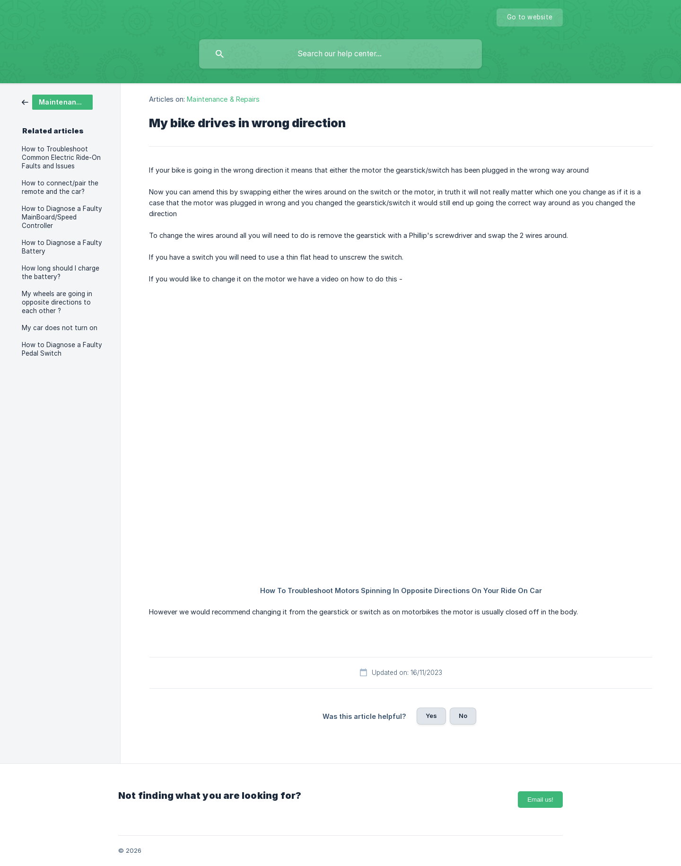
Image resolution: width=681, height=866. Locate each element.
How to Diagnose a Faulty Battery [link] (62, 247)
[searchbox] (340, 54)
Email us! (540, 799)
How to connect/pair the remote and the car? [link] (60, 187)
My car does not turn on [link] (59, 328)
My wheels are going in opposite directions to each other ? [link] (57, 302)
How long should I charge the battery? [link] (60, 272)
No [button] (463, 715)
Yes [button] (431, 715)
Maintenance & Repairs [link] (223, 99)
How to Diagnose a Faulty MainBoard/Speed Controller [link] (62, 217)
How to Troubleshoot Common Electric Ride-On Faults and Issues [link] (61, 157)
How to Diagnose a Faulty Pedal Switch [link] (62, 349)
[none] (530, 17)
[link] (57, 101)
